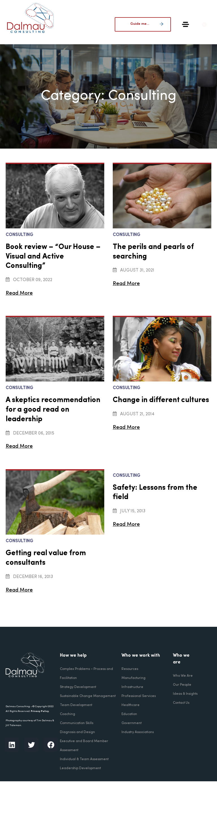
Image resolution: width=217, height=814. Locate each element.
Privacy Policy (40, 711)
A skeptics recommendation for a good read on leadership (53, 409)
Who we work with (140, 655)
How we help (73, 655)
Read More (18, 293)
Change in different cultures (161, 400)
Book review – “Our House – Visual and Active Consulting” (53, 256)
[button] (206, 24)
